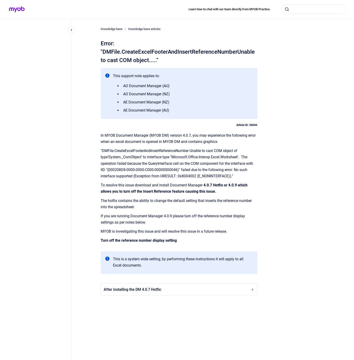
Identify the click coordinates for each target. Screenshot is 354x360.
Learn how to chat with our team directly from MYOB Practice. (229, 9)
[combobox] (314, 9)
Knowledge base (111, 29)
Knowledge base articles (144, 29)
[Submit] (287, 9)
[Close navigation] (71, 30)
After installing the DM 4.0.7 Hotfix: (179, 289)
